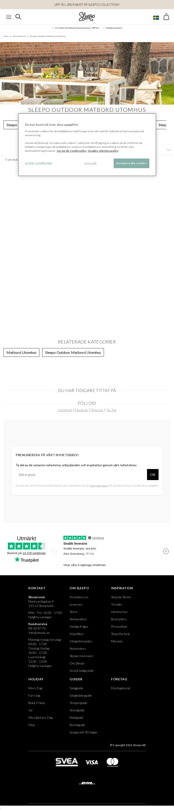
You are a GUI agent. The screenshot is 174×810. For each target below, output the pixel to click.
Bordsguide (77, 725)
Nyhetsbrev (78, 648)
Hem (6, 36)
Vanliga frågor (79, 626)
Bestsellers (119, 619)
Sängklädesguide (81, 695)
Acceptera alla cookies (131, 163)
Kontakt (37, 588)
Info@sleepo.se (39, 633)
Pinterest (97, 410)
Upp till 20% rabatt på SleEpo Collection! (87, 4)
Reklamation (78, 619)
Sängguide (76, 688)
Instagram (65, 410)
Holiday (36, 679)
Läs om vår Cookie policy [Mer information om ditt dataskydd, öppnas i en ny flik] (72, 150)
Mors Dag (35, 688)
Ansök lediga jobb (81, 671)
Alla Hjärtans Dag (40, 717)
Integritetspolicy (81, 641)
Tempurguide (78, 703)
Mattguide (76, 717)
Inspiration (122, 588)
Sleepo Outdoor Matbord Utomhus (48, 36)
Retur (74, 612)
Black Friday (36, 703)
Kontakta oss (79, 597)
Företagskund (120, 688)
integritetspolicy (99, 485)
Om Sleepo (79, 588)
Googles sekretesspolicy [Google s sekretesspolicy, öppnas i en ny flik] (103, 150)
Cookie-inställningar (39, 163)
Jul (30, 710)
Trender (116, 604)
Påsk (31, 725)
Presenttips (119, 626)
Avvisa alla (90, 163)
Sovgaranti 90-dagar (83, 732)
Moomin (117, 641)
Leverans (76, 604)
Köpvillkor (77, 634)
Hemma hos (119, 612)
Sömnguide (77, 710)
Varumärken (19, 36)
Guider (76, 679)
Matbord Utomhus (21, 352)
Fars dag (34, 695)
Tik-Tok (111, 410)
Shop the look (120, 634)
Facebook (81, 410)
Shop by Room (121, 597)
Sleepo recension (81, 656)
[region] (87, 144)
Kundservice (37, 624)
